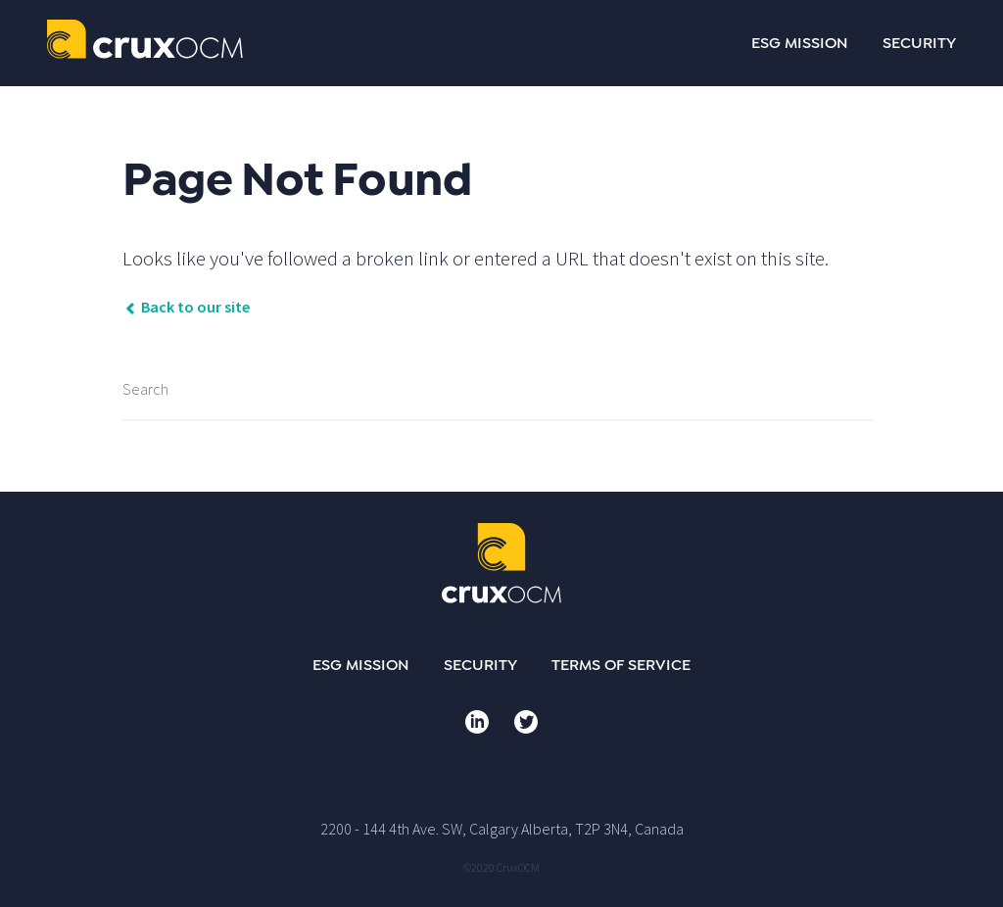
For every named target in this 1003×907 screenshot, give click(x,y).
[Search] (498, 389)
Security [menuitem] (480, 665)
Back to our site (186, 306)
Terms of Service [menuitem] (621, 665)
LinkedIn (477, 722)
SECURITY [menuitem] (919, 43)
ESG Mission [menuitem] (360, 665)
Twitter (526, 722)
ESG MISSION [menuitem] (799, 43)
